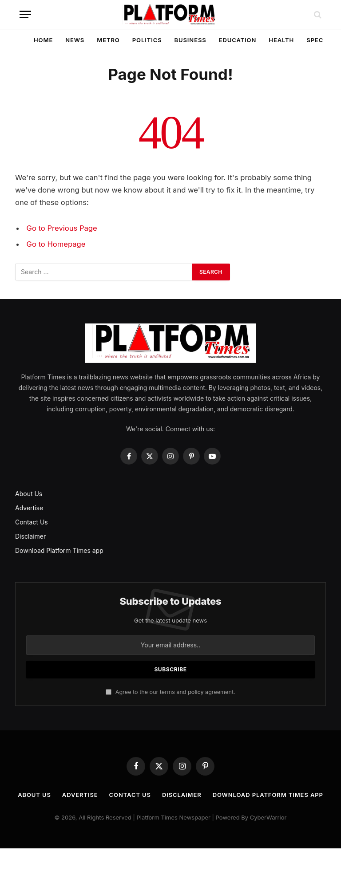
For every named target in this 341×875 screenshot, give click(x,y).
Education (238, 39)
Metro (108, 39)
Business (190, 39)
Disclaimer (30, 536)
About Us (28, 493)
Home (43, 39)
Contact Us (31, 522)
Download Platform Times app (59, 550)
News (74, 39)
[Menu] (25, 14)
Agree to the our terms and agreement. (170, 692)
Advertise (29, 508)
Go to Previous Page (62, 228)
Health (281, 39)
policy (195, 692)
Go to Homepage (56, 244)
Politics (147, 39)
